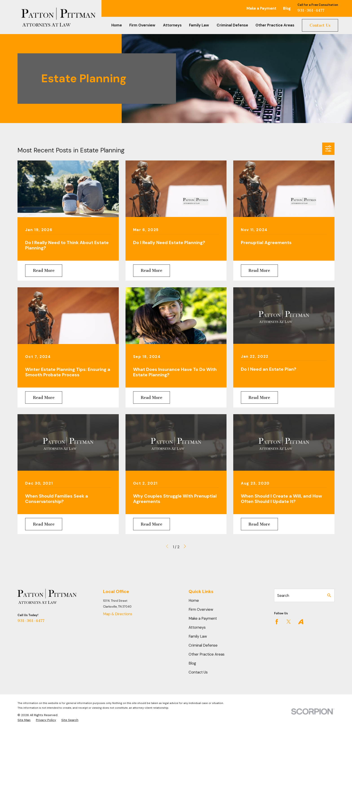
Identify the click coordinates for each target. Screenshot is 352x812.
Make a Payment (261, 8)
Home (194, 600)
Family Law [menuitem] (199, 25)
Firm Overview (201, 609)
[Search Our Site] (329, 595)
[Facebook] (276, 621)
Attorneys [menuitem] (172, 25)
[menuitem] (24, 720)
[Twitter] (288, 621)
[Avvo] (300, 621)
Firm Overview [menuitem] (142, 25)
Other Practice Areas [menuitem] (274, 25)
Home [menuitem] (116, 25)
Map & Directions (117, 613)
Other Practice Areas (206, 654)
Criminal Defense (203, 645)
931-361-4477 (310, 10)
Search (283, 595)
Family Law (198, 636)
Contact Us (320, 25)
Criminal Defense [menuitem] (232, 25)
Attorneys (197, 627)
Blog (287, 8)
